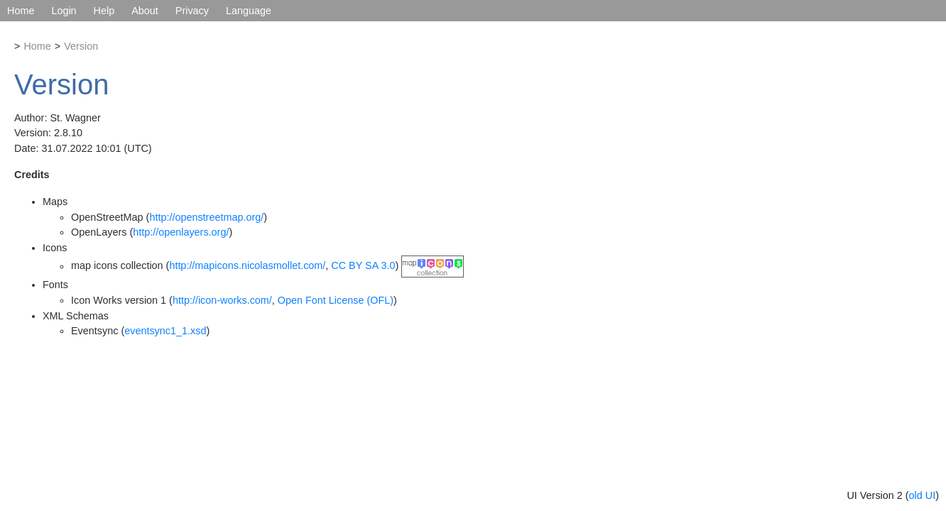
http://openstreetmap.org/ (206, 217)
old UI (922, 495)
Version (81, 46)
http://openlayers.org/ (181, 232)
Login (63, 10)
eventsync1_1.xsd (165, 330)
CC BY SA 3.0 (363, 266)
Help (104, 10)
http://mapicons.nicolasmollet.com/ (247, 266)
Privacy (192, 10)
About (144, 10)
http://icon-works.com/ (222, 300)
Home (20, 10)
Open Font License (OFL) (335, 300)
